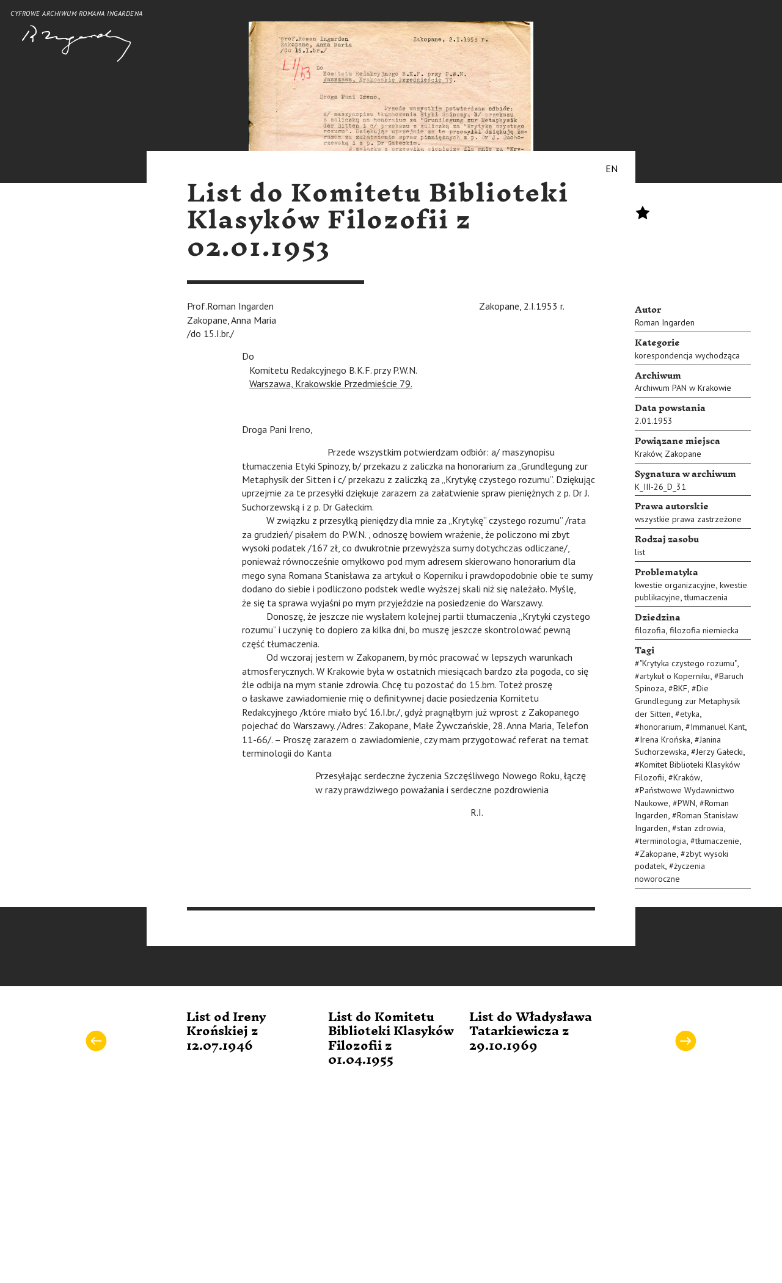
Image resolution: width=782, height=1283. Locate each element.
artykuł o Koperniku (675, 676)
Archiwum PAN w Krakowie (683, 387)
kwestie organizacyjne (675, 585)
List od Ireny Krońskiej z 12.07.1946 (226, 1032)
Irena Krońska (665, 739)
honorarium (660, 726)
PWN (686, 803)
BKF (680, 688)
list (640, 552)
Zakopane (683, 453)
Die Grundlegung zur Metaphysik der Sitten (687, 701)
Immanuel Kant (717, 726)
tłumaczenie (717, 840)
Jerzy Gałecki (719, 751)
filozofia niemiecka (704, 630)
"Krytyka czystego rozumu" (688, 663)
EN (611, 168)
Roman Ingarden (665, 322)
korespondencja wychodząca (687, 355)
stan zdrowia (700, 828)
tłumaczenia (706, 597)
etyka (690, 713)
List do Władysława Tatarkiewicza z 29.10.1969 (530, 1032)
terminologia (663, 840)
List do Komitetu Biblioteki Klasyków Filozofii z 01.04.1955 (391, 1039)
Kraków (648, 453)
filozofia (650, 630)
